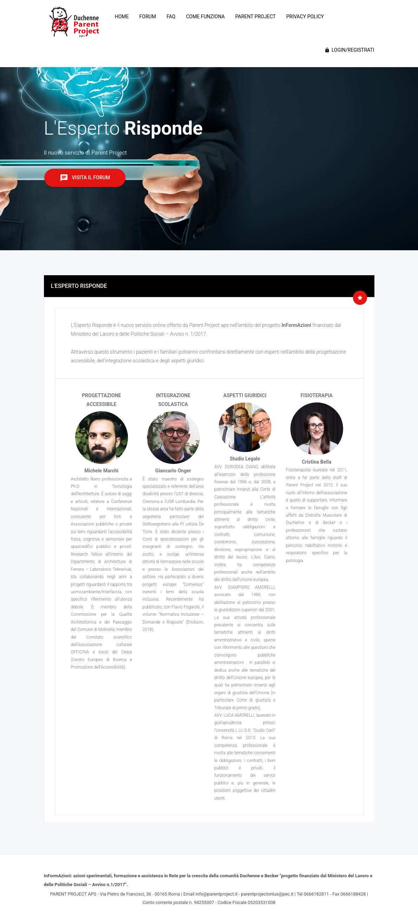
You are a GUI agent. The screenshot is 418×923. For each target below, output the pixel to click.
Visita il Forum (85, 178)
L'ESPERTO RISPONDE (79, 286)
